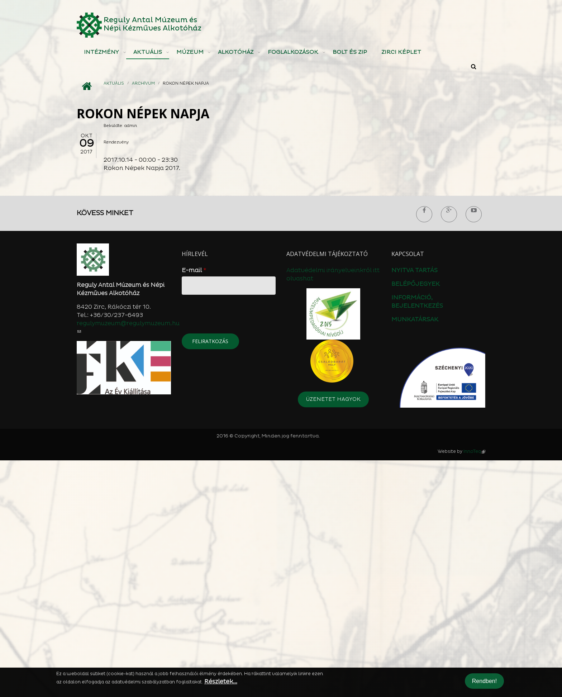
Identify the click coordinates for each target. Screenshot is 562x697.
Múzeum (190, 52)
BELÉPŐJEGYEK (415, 520)
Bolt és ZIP (350, 52)
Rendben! (484, 681)
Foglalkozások (293, 52)
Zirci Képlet (401, 52)
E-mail (194, 507)
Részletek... (220, 681)
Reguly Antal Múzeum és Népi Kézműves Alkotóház (152, 24)
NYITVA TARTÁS (414, 507)
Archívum (143, 83)
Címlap (86, 86)
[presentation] (236, 552)
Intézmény (101, 52)
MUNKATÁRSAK (414, 556)
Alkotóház (235, 52)
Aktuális (147, 52)
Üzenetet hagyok (333, 636)
